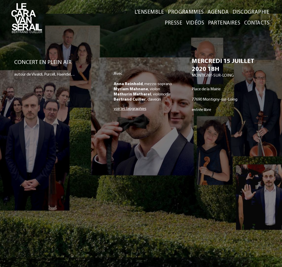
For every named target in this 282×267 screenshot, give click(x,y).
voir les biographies (130, 108)
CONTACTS (256, 22)
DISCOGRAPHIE (251, 11)
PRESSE (174, 22)
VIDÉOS (195, 22)
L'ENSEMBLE (149, 11)
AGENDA (218, 11)
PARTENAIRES (224, 22)
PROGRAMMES (186, 11)
